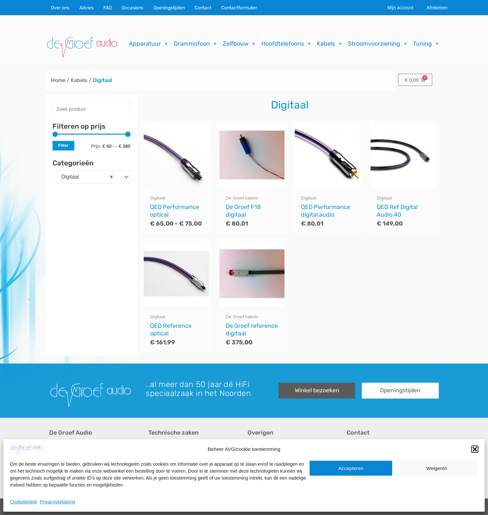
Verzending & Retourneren (278, 470)
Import (155, 470)
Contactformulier (239, 8)
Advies (86, 8)
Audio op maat (66, 470)
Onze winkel (361, 458)
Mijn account (400, 7)
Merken (58, 481)
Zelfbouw (239, 43)
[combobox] (92, 177)
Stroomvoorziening (378, 43)
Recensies (259, 447)
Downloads (260, 458)
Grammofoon (196, 43)
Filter (63, 145)
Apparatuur (149, 43)
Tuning (426, 43)
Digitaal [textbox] (85, 177)
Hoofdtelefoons (286, 43)
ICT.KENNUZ (425, 506)
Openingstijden (169, 8)
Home (58, 80)
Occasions (132, 8)
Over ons (60, 8)
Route (354, 481)
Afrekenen (437, 7)
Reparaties (161, 458)
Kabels (330, 43)
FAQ (107, 8)
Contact (203, 8)
